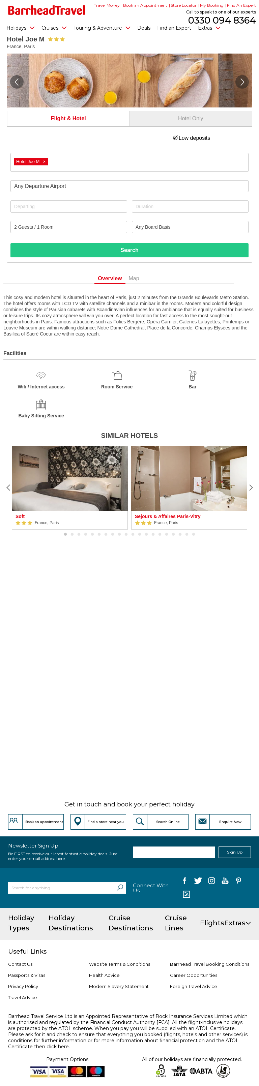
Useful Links (27, 951)
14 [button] (153, 534)
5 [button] (92, 534)
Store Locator (184, 5)
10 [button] (126, 534)
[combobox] (129, 162)
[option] (70, 487)
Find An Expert (241, 5)
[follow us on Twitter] (198, 882)
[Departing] (68, 206)
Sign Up (234, 852)
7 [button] (106, 534)
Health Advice (104, 975)
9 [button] (119, 534)
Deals (143, 28)
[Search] (120, 888)
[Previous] (8, 487)
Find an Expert (174, 28)
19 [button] (186, 534)
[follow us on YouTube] (225, 882)
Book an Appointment (145, 5)
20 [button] (193, 534)
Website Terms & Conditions (119, 964)
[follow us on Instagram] (212, 882)
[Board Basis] (190, 227)
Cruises (54, 27)
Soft (20, 516)
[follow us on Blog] (186, 895)
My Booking (212, 5)
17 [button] (173, 534)
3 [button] (79, 534)
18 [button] (180, 534)
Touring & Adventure (102, 27)
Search (129, 250)
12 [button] (139, 534)
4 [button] (85, 534)
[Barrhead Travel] (46, 10)
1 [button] (65, 534)
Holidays (20, 27)
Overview (121, 278)
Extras (209, 27)
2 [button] (72, 534)
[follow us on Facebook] (185, 882)
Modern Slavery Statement (119, 986)
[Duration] (190, 206)
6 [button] (99, 534)
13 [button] (146, 534)
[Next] (250, 487)
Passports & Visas (26, 975)
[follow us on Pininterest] (238, 882)
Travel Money (107, 5)
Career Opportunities (193, 975)
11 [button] (133, 534)
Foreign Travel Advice (193, 986)
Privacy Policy (23, 986)
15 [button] (159, 534)
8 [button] (112, 534)
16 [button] (166, 534)
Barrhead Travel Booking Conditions (209, 964)
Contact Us (20, 964)
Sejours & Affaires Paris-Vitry (168, 516)
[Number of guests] (68, 227)
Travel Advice (22, 997)
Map (145, 278)
